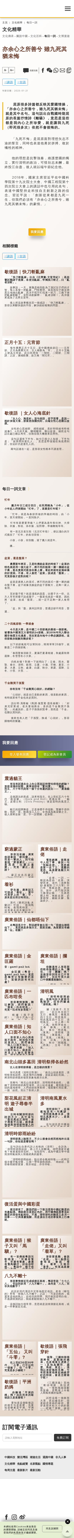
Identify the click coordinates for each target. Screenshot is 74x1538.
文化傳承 (8, 36)
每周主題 (9, 1470)
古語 (22, 82)
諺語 (10, 82)
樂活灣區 (22, 1457)
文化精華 (17, 22)
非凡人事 (60, 1457)
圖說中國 (22, 36)
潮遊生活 (35, 1457)
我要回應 (37, 232)
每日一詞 (32, 22)
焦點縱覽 (22, 1463)
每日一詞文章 (14, 489)
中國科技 (9, 1457)
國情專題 (48, 1463)
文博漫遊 (64, 36)
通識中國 (48, 1457)
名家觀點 (35, 1463)
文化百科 (36, 36)
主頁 (5, 22)
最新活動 (35, 1470)
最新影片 (22, 1470)
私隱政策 (19, 1532)
